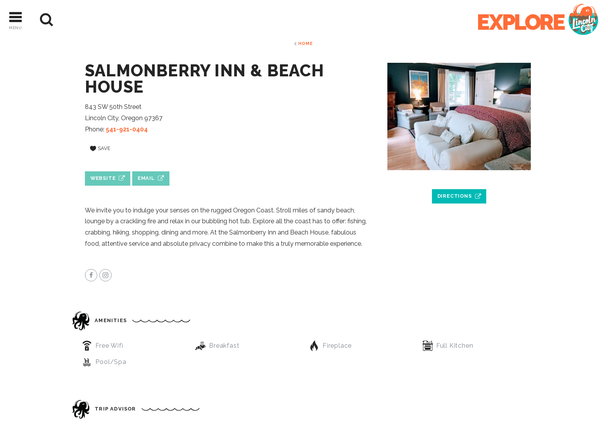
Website (103, 178)
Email (146, 178)
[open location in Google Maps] (459, 178)
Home (305, 43)
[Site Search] (46, 20)
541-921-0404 (127, 129)
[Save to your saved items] (100, 148)
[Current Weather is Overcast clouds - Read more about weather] (77, 19)
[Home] (538, 20)
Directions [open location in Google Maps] (454, 196)
